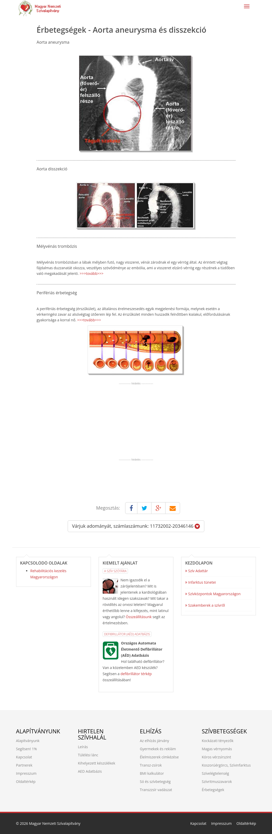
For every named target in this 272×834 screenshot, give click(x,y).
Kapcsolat (24, 757)
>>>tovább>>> (91, 273)
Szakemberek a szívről (205, 605)
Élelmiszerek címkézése (159, 757)
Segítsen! (23, 748)
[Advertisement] (136, 421)
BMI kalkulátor (152, 773)
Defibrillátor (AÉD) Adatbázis (127, 634)
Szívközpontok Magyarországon (213, 593)
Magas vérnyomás (217, 748)
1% (34, 748)
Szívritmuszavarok (217, 781)
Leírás (83, 746)
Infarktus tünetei (200, 582)
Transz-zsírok (151, 765)
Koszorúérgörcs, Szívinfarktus (226, 765)
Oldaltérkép (26, 781)
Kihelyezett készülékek (96, 763)
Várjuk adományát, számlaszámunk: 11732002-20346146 (136, 526)
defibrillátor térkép (136, 673)
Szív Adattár (196, 570)
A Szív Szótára (115, 571)
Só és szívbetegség (155, 781)
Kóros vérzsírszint (216, 757)
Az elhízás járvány (154, 740)
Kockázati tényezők (217, 740)
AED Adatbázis (90, 771)
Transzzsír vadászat (156, 789)
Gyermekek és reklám (158, 748)
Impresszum (26, 773)
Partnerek (24, 765)
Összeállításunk (139, 616)
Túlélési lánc (88, 755)
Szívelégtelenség (215, 773)
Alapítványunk (28, 740)
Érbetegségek (213, 789)
